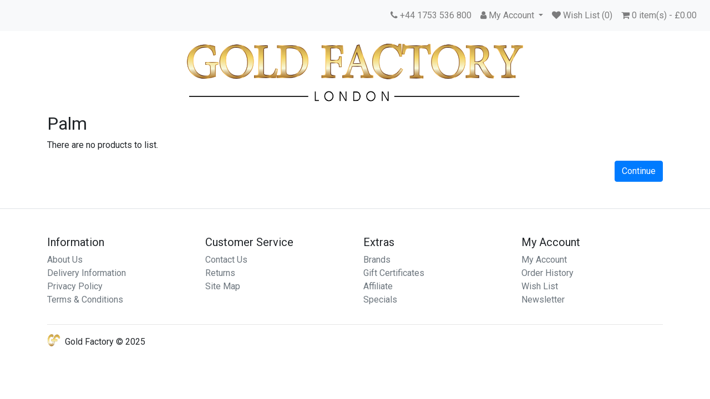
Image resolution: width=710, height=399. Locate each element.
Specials (380, 299)
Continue (639, 171)
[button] (511, 15)
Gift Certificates (393, 273)
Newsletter (543, 299)
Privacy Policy (75, 286)
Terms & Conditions (85, 299)
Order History (547, 273)
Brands (376, 259)
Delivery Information (86, 273)
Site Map (222, 286)
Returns (220, 273)
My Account (544, 259)
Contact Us (226, 259)
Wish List (539, 286)
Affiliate (378, 286)
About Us (65, 259)
